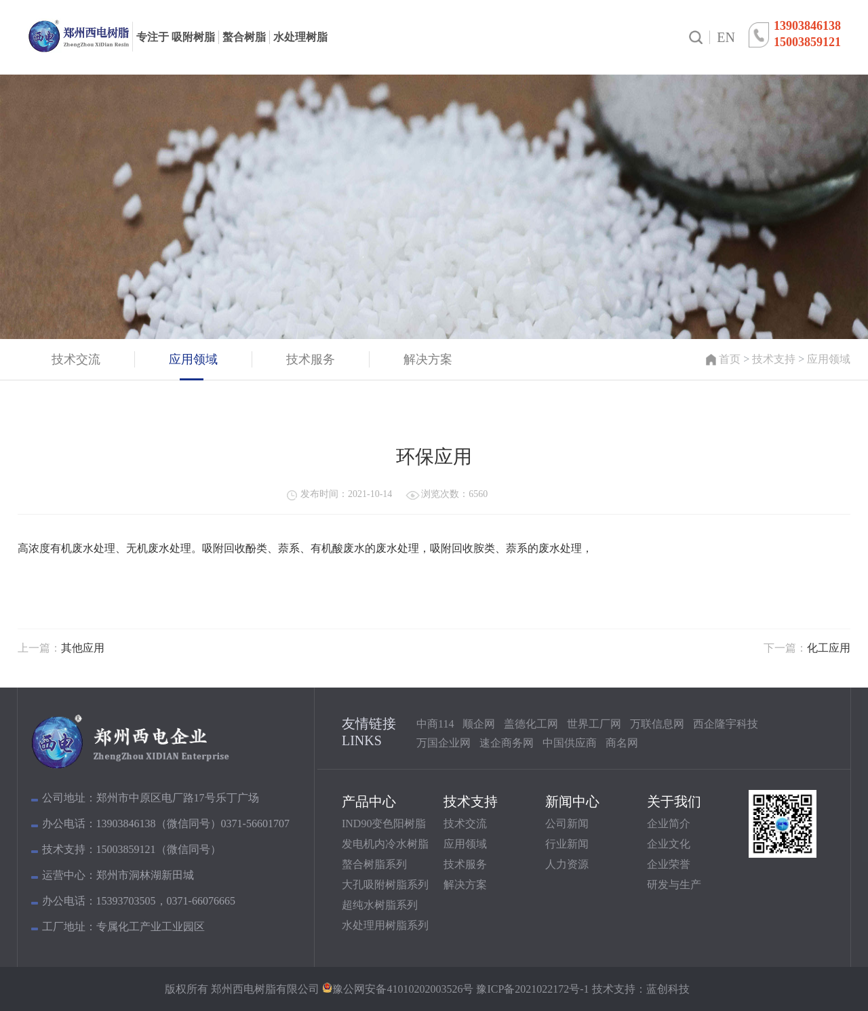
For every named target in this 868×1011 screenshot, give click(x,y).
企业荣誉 (668, 864)
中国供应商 (569, 743)
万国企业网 (443, 743)
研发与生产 (674, 884)
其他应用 (82, 648)
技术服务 (465, 864)
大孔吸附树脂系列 (385, 884)
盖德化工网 (531, 724)
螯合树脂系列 (374, 864)
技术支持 (773, 359)
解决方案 (465, 884)
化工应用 (828, 648)
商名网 (622, 743)
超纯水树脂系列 (380, 905)
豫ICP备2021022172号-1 (531, 989)
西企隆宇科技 (725, 724)
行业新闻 (567, 844)
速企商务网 (506, 743)
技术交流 (465, 823)
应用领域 (828, 359)
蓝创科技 (668, 989)
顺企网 (478, 724)
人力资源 (567, 864)
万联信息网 (657, 724)
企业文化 (668, 844)
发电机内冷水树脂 (385, 844)
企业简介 (668, 823)
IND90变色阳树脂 (384, 823)
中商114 (435, 724)
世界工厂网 (594, 724)
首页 (730, 359)
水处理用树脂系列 (385, 925)
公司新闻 (567, 823)
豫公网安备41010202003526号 (402, 989)
